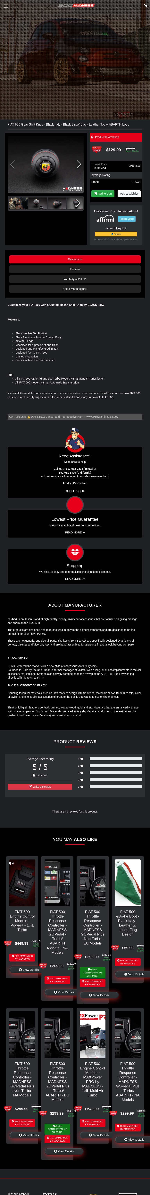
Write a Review (40, 786)
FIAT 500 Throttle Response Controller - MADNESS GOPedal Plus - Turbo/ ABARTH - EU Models (57, 1082)
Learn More (127, 218)
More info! (135, 166)
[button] (79, 164)
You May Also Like (74, 279)
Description (75, 259)
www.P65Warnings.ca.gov (102, 416)
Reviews (75, 269)
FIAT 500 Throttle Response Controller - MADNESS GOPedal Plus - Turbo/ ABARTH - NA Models (128, 1082)
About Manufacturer (75, 288)
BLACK (136, 181)
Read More (75, 532)
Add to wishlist (129, 193)
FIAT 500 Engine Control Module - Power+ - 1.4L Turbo (22, 921)
